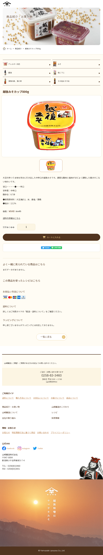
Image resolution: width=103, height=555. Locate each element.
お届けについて (57, 397)
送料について (8, 397)
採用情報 (55, 418)
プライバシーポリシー (60, 432)
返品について (72, 397)
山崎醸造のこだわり (60, 406)
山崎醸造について (10, 412)
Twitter (38, 448)
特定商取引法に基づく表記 (23, 432)
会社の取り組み (9, 418)
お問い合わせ (43, 432)
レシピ (54, 412)
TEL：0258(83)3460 (11, 465)
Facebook (8, 448)
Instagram (24, 448)
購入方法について (23, 397)
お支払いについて (41, 397)
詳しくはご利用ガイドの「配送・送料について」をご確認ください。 (33, 311)
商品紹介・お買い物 (11, 406)
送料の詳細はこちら (11, 218)
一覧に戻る (46, 337)
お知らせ (6, 432)
